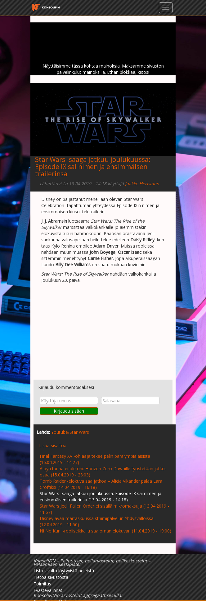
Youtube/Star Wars (70, 432)
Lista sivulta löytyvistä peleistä (64, 571)
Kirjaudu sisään (69, 411)
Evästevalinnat (48, 590)
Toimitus (42, 584)
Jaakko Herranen (142, 184)
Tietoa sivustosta (51, 577)
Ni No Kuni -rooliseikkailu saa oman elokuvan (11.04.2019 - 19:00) (105, 531)
